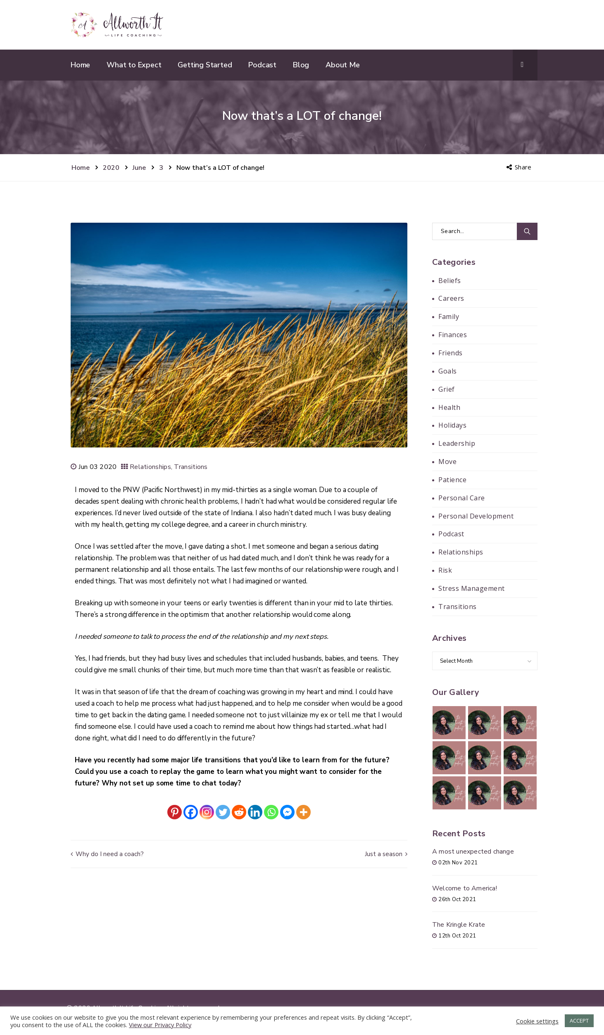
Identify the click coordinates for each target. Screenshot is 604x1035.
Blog (301, 65)
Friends (450, 352)
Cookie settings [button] (537, 1021)
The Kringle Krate (458, 924)
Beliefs (449, 280)
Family (448, 316)
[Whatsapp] (271, 812)
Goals (447, 371)
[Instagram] (207, 812)
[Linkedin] (255, 812)
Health (449, 407)
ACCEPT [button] (579, 1020)
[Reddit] (239, 812)
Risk (445, 570)
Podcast (262, 65)
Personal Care (461, 497)
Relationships (150, 466)
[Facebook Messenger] (287, 812)
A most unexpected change (473, 851)
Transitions (190, 466)
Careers (451, 298)
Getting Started (205, 65)
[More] (303, 812)
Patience (452, 479)
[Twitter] (223, 812)
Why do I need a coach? (107, 854)
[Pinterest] (174, 812)
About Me (342, 65)
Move (447, 461)
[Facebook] (190, 812)
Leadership (456, 443)
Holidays (452, 425)
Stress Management (471, 588)
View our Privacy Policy (160, 1024)
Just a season (386, 854)
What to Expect (134, 65)
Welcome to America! (464, 888)
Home (80, 65)
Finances (452, 334)
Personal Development (476, 516)
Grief (446, 389)
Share (520, 167)
